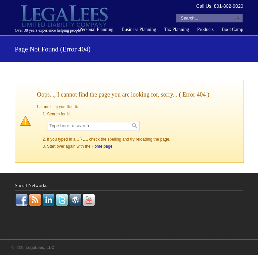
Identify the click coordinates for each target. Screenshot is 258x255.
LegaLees (65, 17)
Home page (102, 146)
